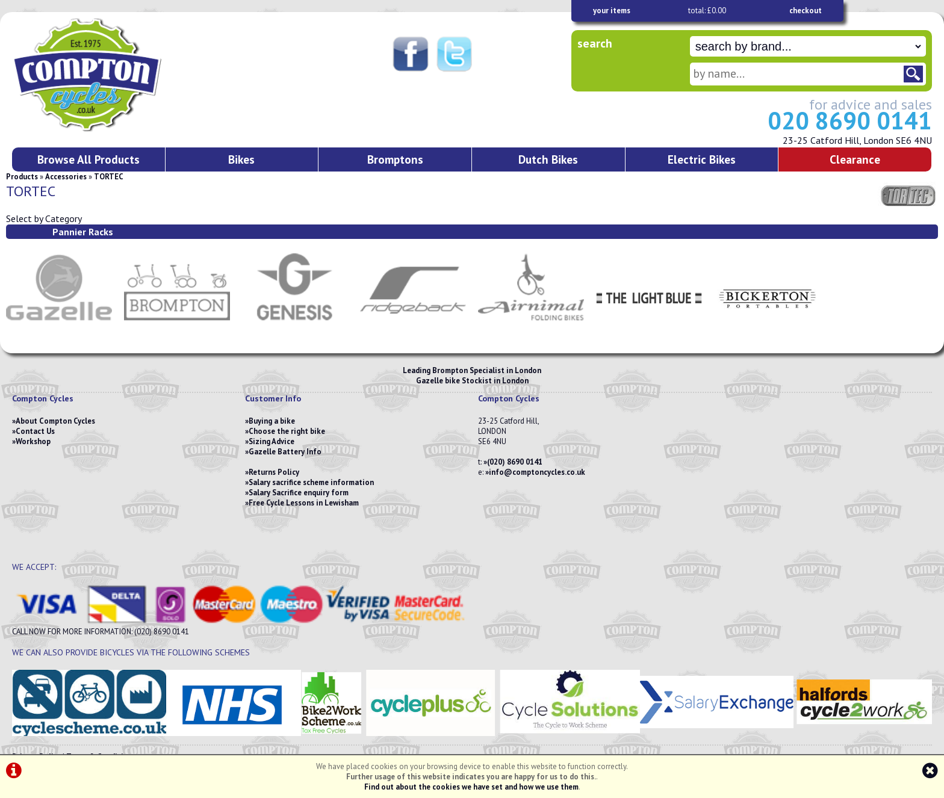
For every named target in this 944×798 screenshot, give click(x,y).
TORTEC (108, 177)
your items (611, 10)
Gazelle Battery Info (285, 452)
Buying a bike (272, 421)
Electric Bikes (702, 159)
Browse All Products (88, 159)
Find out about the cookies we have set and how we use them (471, 787)
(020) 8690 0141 (514, 462)
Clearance (855, 159)
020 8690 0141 (850, 120)
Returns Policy (274, 472)
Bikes (241, 159)
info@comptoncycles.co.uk (537, 472)
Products (22, 177)
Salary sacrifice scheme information (311, 482)
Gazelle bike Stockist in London (472, 381)
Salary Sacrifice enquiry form (299, 492)
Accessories (66, 177)
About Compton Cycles (55, 421)
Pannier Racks (82, 232)
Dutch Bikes (548, 159)
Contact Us (35, 431)
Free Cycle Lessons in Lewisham (304, 503)
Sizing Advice (271, 441)
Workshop (33, 441)
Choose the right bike (287, 431)
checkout (805, 10)
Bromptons (395, 159)
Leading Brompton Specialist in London (472, 370)
